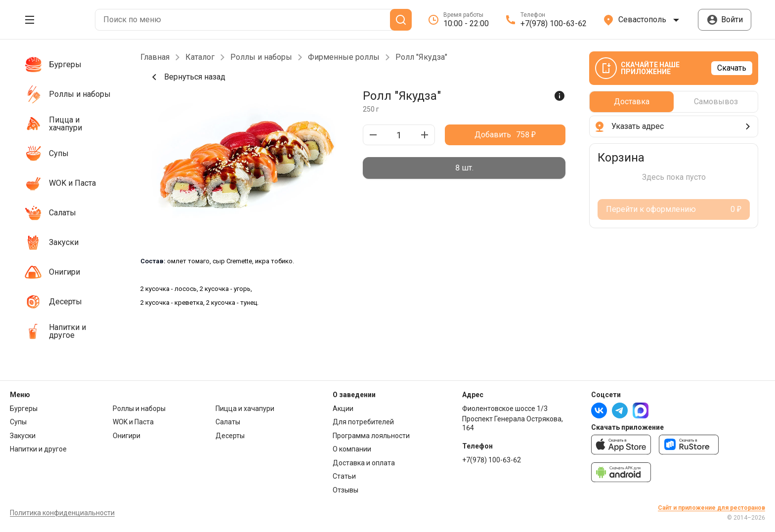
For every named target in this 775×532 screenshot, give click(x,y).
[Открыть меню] (30, 20)
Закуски (23, 436)
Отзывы (345, 490)
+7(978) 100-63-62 (491, 460)
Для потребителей (363, 422)
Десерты (230, 436)
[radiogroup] (464, 168)
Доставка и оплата (364, 463)
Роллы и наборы (261, 57)
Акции (343, 408)
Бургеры (24, 408)
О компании (352, 449)
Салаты (227, 422)
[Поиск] (401, 20)
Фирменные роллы (344, 57)
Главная (155, 57)
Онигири (126, 436)
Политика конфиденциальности (62, 513)
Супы (18, 422)
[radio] (464, 168)
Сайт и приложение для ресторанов (711, 507)
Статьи (344, 476)
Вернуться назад (186, 77)
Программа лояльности (371, 436)
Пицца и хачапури (244, 408)
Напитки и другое (38, 449)
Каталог (200, 57)
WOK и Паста (133, 422)
